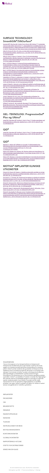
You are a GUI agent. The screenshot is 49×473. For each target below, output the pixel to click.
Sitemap (38, 470)
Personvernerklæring (28, 470)
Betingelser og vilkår (14, 470)
